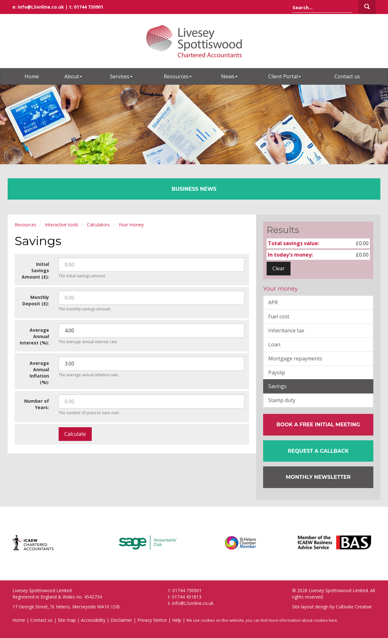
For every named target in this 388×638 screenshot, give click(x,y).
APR (273, 302)
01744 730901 (88, 7)
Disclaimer (121, 620)
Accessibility (93, 620)
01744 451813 (186, 597)
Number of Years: (36, 404)
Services (121, 76)
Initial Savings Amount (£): (35, 270)
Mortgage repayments (295, 358)
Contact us (347, 76)
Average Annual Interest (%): (34, 336)
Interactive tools (61, 225)
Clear (278, 268)
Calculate (75, 433)
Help (176, 620)
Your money (131, 225)
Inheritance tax (286, 330)
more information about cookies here (303, 620)
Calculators (98, 225)
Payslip (276, 372)
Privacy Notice (152, 620)
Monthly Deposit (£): (35, 300)
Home (32, 76)
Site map (67, 620)
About (73, 76)
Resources (178, 76)
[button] (318, 451)
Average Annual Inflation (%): (39, 372)
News (229, 76)
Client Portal (284, 76)
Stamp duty (281, 400)
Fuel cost (278, 316)
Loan (274, 344)
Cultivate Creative (354, 607)
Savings (277, 386)
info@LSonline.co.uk (41, 7)
